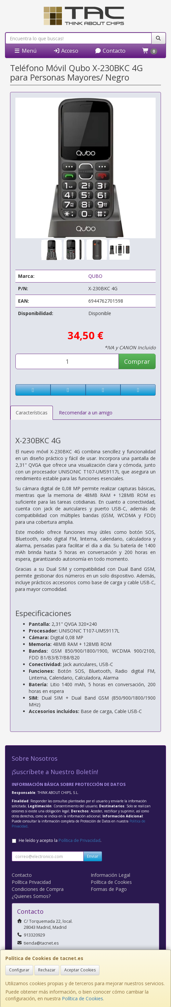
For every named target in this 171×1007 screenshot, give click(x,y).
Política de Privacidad (79, 840)
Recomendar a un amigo (85, 412)
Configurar (19, 970)
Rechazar (47, 970)
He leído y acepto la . (60, 840)
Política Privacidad (31, 882)
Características (32, 412)
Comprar (137, 361)
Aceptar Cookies (80, 970)
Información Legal (110, 875)
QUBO (95, 276)
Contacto (110, 50)
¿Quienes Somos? (31, 896)
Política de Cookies (82, 998)
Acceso (65, 50)
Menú (25, 50)
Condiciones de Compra (38, 889)
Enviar (92, 856)
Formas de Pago (109, 889)
